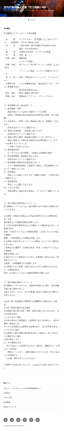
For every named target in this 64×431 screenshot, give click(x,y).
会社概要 (6, 402)
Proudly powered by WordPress (13, 426)
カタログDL (7, 397)
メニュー (32, 20)
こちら (35, 365)
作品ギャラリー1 (9, 407)
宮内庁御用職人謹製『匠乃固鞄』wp (25, 7)
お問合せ (6, 393)
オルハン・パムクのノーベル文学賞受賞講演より (22, 388)
